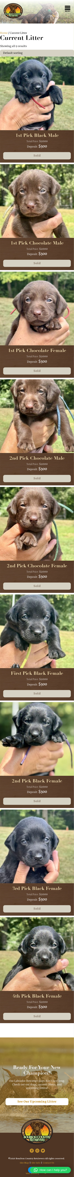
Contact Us (48, 1163)
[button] (50, 1170)
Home (4, 33)
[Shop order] (37, 53)
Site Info (35, 1163)
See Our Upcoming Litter (36, 1101)
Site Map (24, 1163)
